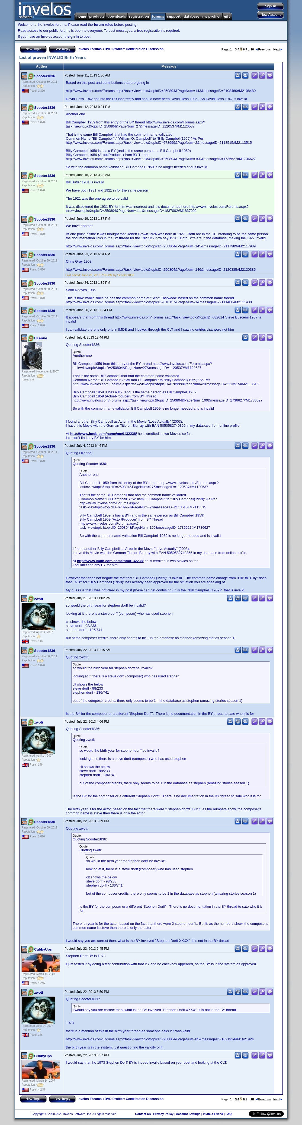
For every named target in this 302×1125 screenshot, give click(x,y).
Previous (263, 49)
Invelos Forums (90, 49)
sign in (73, 36)
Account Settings (188, 1114)
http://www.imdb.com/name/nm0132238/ (103, 434)
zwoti (38, 599)
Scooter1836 (44, 76)
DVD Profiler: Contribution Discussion (134, 49)
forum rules (103, 25)
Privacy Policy (163, 1114)
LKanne (40, 338)
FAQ (229, 1114)
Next (277, 49)
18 (252, 49)
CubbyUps (43, 949)
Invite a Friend (213, 1114)
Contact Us (143, 1114)
